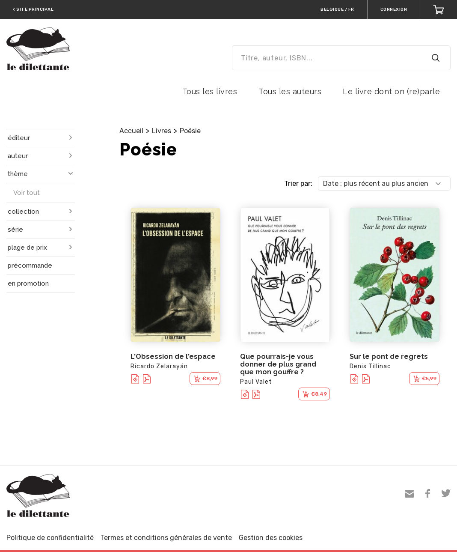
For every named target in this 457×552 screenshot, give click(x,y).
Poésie (190, 131)
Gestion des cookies (271, 538)
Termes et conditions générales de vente (166, 538)
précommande (30, 265)
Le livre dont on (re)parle (391, 91)
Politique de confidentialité (50, 538)
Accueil (131, 131)
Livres (161, 131)
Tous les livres (209, 91)
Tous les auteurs (289, 91)
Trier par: (298, 183)
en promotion (28, 283)
